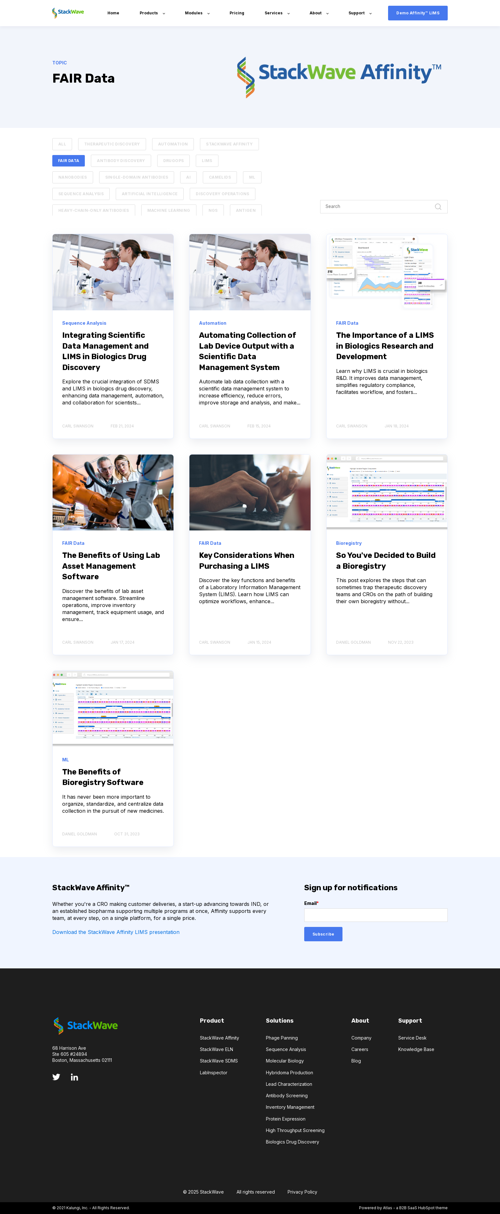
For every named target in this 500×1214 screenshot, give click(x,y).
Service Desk (412, 1037)
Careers (359, 1049)
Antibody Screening (287, 1095)
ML (252, 177)
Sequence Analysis (81, 193)
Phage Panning (282, 1037)
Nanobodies (72, 177)
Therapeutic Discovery (112, 144)
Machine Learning (168, 210)
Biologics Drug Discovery (292, 1141)
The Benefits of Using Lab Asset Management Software (111, 566)
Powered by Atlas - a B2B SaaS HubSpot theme (403, 1207)
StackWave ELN (216, 1049)
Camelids (220, 177)
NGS (213, 210)
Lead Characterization (289, 1084)
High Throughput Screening (295, 1130)
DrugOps (173, 160)
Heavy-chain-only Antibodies (93, 210)
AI (188, 177)
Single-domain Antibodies (136, 177)
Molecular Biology (285, 1060)
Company (361, 1037)
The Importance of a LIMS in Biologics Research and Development (385, 346)
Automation (173, 144)
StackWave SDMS (219, 1060)
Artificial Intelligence (150, 193)
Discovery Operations (222, 193)
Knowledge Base (416, 1049)
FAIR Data (68, 160)
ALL (62, 144)
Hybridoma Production (289, 1072)
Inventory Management (290, 1107)
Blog (356, 1060)
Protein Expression (285, 1118)
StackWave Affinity (229, 144)
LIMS (207, 160)
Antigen (246, 210)
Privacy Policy (302, 1192)
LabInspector (213, 1072)
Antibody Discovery (121, 160)
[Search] (384, 206)
